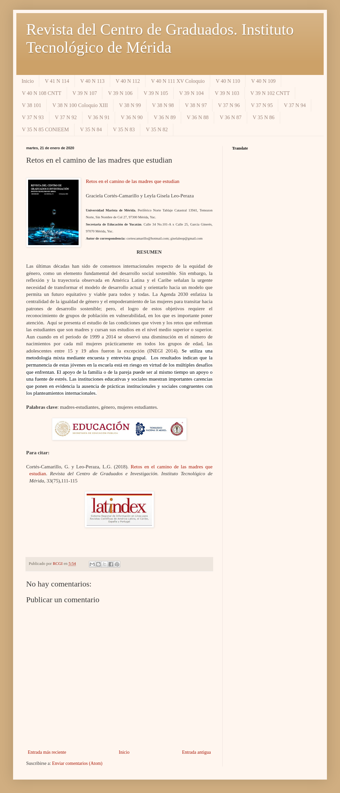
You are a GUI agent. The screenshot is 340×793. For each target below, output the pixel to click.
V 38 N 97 (196, 105)
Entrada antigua (196, 752)
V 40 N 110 (228, 81)
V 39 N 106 (120, 93)
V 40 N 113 (92, 81)
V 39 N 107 (85, 93)
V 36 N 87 (231, 117)
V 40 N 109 (263, 81)
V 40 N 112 (128, 81)
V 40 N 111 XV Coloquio (178, 81)
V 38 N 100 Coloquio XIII (80, 105)
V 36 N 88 (198, 117)
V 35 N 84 (91, 129)
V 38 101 (31, 105)
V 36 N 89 (165, 117)
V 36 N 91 (99, 117)
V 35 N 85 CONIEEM (45, 129)
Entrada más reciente (47, 752)
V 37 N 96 (229, 105)
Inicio (28, 81)
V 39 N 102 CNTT (270, 93)
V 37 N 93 (33, 117)
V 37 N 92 (66, 117)
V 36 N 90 (132, 117)
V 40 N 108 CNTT (41, 93)
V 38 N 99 (130, 105)
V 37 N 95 (262, 105)
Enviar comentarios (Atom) (77, 763)
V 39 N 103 (227, 93)
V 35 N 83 (124, 129)
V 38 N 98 (163, 105)
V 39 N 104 (191, 93)
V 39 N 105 (156, 93)
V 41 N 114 (57, 81)
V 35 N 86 (264, 117)
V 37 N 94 (295, 105)
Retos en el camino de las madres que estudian (132, 181)
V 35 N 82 (157, 129)
